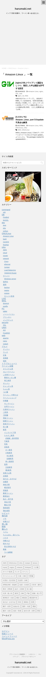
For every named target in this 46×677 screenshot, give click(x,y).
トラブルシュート (9, 363)
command (6, 210)
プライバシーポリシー (28, 656)
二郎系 (5, 412)
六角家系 (8, 453)
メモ (4, 519)
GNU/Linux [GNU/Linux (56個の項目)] (13, 563)
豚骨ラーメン (8, 493)
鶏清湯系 (6, 508)
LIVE (4, 299)
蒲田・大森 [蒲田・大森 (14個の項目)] (26, 606)
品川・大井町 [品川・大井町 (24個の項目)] (19, 589)
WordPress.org (8, 639)
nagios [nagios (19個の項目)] (12, 567)
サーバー (6, 276)
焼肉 (4, 361)
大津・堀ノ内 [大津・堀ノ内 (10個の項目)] (7, 593)
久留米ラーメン (9, 409)
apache (5, 338)
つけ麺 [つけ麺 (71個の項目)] (36, 567)
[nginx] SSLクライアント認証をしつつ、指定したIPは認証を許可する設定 (30, 85)
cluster (5, 256)
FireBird (6, 217)
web (20, 94)
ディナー (6, 349)
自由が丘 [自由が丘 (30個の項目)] (16, 606)
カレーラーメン (9, 372)
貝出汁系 (7, 502)
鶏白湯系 (6, 511)
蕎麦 (4, 549)
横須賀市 (7, 487)
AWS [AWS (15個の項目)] (4, 563)
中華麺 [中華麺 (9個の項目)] (30, 576)
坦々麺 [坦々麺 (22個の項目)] (29, 589)
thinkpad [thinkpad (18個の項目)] (28, 567)
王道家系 (8, 467)
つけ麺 (5, 392)
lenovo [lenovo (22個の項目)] (35, 563)
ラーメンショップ (9, 398)
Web (26, 96)
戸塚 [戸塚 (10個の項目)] (28, 593)
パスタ (5, 538)
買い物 (5, 524)
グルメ (5, 346)
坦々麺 (5, 427)
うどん (5, 532)
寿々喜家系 (9, 461)
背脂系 (5, 490)
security (5, 323)
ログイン (5, 631)
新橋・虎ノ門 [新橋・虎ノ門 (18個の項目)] (37, 593)
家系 (4, 430)
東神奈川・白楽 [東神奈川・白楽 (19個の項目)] (8, 598)
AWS (41, 125)
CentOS (6, 242)
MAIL (4, 301)
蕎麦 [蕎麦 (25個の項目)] (34, 606)
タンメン (6, 383)
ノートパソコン (9, 314)
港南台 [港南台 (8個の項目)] (26, 602)
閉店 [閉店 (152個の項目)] (38, 611)
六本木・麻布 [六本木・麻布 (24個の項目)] (36, 585)
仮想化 (5, 282)
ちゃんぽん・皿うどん (11, 535)
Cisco (6, 261)
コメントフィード (9, 636)
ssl (23, 96)
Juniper (7, 267)
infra (25, 128)
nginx (41, 91)
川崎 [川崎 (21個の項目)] (22, 593)
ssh (4, 212)
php (4, 228)
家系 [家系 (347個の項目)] (16, 593)
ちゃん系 (6, 389)
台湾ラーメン (9, 406)
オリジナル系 (8, 369)
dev (3, 223)
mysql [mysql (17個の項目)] (5, 567)
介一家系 (8, 450)
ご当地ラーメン (9, 375)
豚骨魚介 (6, 496)
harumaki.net (23, 8)
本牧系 (6, 447)
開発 (4, 527)
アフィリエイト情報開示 (17, 654)
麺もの (5, 529)
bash (5, 239)
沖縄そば (6, 541)
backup (7, 287)
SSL (17, 94)
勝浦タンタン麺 (10, 378)
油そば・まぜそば (9, 479)
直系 (6, 464)
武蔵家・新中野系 (12, 438)
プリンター (7, 317)
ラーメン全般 (7, 366)
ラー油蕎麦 (8, 552)
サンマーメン (9, 404)
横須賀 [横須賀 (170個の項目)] (24, 598)
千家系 (6, 441)
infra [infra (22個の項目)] (20, 563)
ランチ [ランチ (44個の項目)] (17, 572)
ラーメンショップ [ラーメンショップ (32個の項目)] (9, 576)
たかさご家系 (9, 435)
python (5, 231)
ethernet (7, 264)
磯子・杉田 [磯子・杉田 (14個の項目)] (7, 606)
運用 (4, 285)
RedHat (6, 245)
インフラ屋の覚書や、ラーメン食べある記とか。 (23, 667)
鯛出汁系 (7, 505)
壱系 (6, 444)
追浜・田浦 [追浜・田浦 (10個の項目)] (17, 611)
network (6, 259)
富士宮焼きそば (10, 546)
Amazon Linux (33, 91)
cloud (5, 253)
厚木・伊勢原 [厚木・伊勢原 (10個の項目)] (7, 589)
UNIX (4, 328)
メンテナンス (8, 320)
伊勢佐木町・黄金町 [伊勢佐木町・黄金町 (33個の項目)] (10, 585)
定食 (4, 355)
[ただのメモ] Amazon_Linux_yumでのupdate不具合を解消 (30, 120)
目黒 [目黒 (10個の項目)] (32, 602)
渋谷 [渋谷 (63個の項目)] (19, 602)
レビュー (5, 513)
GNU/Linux (19, 128)
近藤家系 (10, 459)
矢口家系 (10, 456)
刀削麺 (5, 415)
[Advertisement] (23, 40)
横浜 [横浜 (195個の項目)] (17, 598)
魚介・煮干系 (8, 499)
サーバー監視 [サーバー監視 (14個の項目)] (7, 572)
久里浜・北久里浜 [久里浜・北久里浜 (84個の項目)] (9, 580)
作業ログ (6, 521)
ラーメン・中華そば (10, 395)
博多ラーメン (8, 418)
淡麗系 (5, 482)
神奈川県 (6, 485)
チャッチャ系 (8, 386)
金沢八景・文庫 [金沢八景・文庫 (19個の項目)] (29, 611)
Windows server (10, 279)
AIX (4, 330)
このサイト (31, 654)
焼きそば (6, 544)
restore (6, 293)
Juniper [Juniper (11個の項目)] (27, 563)
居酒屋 (5, 358)
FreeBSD (6, 333)
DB (3, 215)
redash (5, 344)
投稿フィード (7, 634)
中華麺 (5, 401)
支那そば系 (7, 473)
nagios (6, 290)
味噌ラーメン (8, 421)
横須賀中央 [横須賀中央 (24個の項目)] (33, 598)
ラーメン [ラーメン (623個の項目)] (25, 572)
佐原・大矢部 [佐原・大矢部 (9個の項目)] (24, 585)
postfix (5, 306)
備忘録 (5, 516)
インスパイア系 (10, 432)
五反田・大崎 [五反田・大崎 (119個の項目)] (22, 580)
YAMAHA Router (10, 273)
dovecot (6, 303)
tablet (5, 311)
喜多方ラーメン (9, 424)
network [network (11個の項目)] (19, 567)
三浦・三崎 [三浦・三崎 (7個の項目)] (22, 576)
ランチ (5, 352)
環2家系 (8, 470)
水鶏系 (5, 476)
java (4, 225)
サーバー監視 (9, 296)
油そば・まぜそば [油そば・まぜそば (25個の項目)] (9, 602)
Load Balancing (10, 270)
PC (3, 309)
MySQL (6, 220)
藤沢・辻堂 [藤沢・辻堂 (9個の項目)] (7, 611)
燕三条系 (7, 380)
